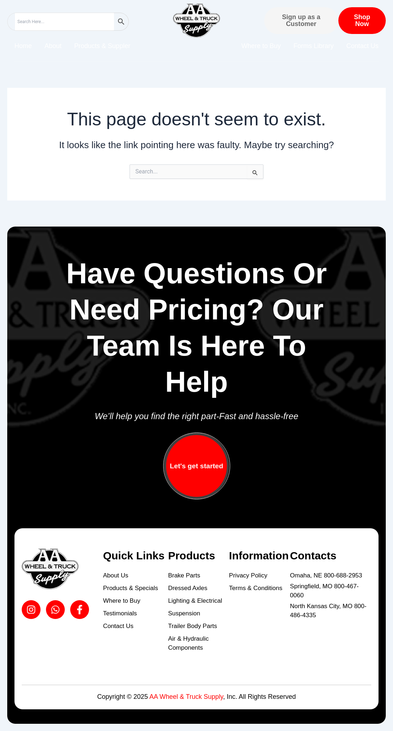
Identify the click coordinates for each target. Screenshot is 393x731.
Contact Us (362, 46)
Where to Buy (261, 46)
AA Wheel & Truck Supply (186, 696)
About (53, 46)
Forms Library (313, 46)
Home (23, 46)
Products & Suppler (102, 46)
